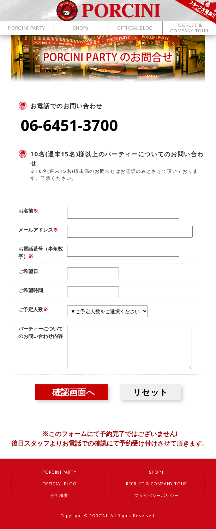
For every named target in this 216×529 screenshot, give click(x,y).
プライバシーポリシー (156, 495)
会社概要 (59, 495)
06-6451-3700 (69, 125)
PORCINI (98, 515)
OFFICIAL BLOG (59, 484)
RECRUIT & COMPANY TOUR (156, 484)
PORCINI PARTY (59, 472)
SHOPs (156, 472)
